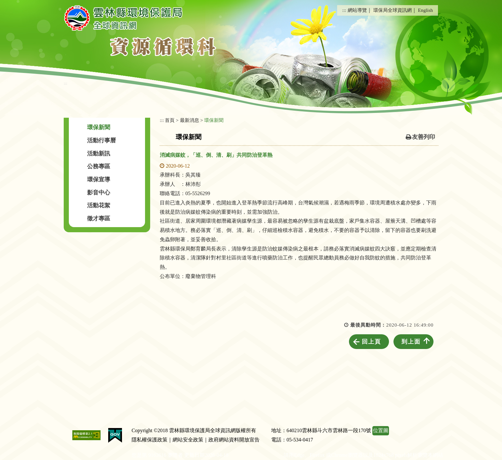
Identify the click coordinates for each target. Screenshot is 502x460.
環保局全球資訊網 (392, 10)
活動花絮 (98, 205)
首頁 (169, 120)
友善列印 (423, 137)
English (425, 10)
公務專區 (98, 166)
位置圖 (380, 430)
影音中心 (98, 192)
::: (344, 10)
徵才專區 (98, 218)
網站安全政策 (188, 439)
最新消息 (189, 120)
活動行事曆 (101, 140)
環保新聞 (98, 127)
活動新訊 (98, 153)
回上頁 (371, 341)
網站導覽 (357, 10)
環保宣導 (98, 179)
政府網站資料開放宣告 (234, 439)
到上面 (411, 341)
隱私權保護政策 (149, 439)
